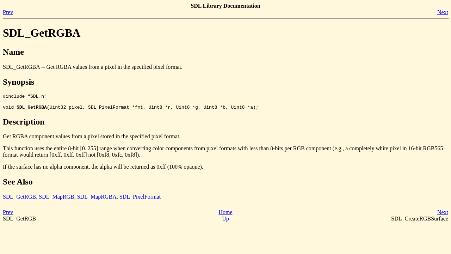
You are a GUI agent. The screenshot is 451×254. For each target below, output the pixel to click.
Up (225, 221)
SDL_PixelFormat (140, 199)
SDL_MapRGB (56, 199)
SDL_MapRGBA (97, 199)
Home (225, 214)
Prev (8, 12)
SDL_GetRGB (19, 199)
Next (442, 12)
